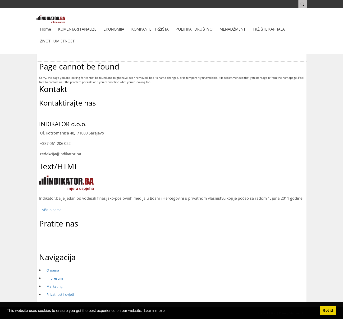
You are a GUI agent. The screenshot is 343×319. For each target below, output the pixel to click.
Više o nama (51, 210)
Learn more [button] (154, 310)
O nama (52, 270)
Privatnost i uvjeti (60, 294)
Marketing (54, 286)
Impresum (54, 278)
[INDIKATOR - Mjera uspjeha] (51, 19)
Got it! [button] (328, 310)
